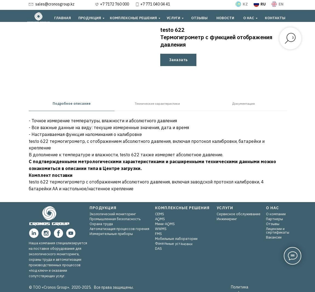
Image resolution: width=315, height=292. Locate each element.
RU (263, 4)
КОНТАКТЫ (275, 18)
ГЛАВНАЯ (62, 18)
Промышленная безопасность (115, 219)
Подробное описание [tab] (72, 103)
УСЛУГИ (173, 18)
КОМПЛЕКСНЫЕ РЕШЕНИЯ (133, 18)
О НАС (248, 18)
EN (281, 4)
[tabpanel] (157, 156)
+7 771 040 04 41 (155, 4)
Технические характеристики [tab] (157, 103)
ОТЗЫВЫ (199, 18)
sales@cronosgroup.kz (55, 4)
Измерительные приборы (111, 233)
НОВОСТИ (225, 18)
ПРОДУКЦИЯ (89, 18)
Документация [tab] (243, 103)
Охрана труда (101, 224)
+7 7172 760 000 (114, 4)
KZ (245, 4)
